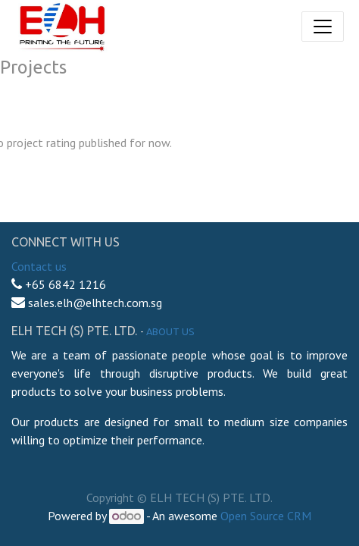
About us (170, 331)
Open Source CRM (265, 515)
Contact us (39, 266)
